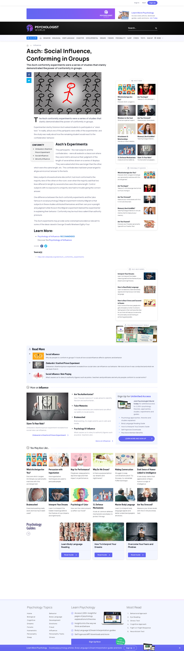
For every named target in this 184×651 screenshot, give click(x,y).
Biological (56, 38)
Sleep (129, 38)
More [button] (157, 38)
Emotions (53, 625)
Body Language (68, 38)
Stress (136, 38)
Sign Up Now (106, 643)
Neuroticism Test (137, 632)
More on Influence (103, 441)
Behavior (46, 38)
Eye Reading (135, 618)
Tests (143, 38)
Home (29, 614)
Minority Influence (42, 159)
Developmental (92, 38)
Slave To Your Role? (37, 423)
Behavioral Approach (138, 614)
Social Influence (41, 155)
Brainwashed (79, 417)
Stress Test (135, 621)
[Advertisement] (136, 61)
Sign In (136, 3)
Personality (120, 38)
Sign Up (152, 3)
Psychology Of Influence (84, 428)
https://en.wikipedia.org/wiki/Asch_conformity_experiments (61, 257)
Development (55, 621)
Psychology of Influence (60, 240)
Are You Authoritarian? (84, 394)
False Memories (81, 405)
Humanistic (32, 632)
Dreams (103, 38)
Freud (51, 628)
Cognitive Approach (138, 625)
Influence (37, 45)
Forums (111, 38)
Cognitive (80, 38)
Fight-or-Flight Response (140, 629)
